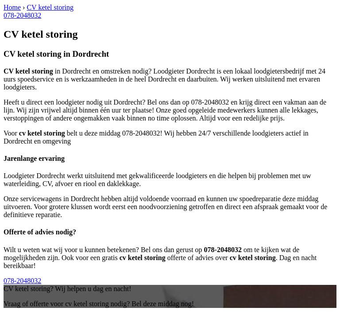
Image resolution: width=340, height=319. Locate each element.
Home (12, 7)
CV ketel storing (50, 7)
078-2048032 (22, 15)
